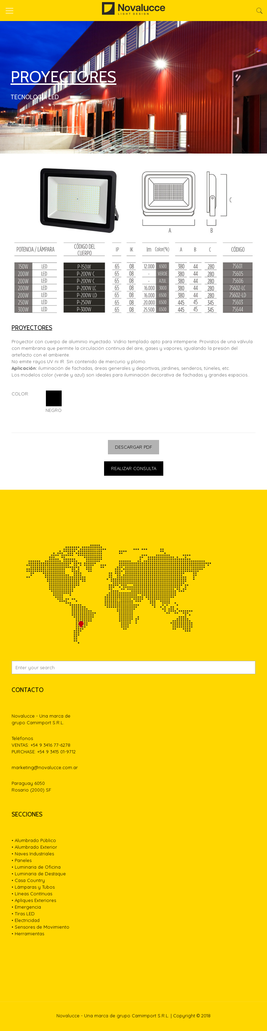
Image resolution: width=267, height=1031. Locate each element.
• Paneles (22, 860)
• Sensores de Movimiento (40, 927)
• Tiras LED (23, 913)
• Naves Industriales (33, 853)
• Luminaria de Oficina (36, 867)
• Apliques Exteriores (34, 900)
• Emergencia (26, 907)
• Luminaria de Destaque (39, 873)
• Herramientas (28, 933)
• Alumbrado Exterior (34, 847)
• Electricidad (26, 920)
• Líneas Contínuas (32, 893)
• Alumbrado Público (34, 840)
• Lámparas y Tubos (33, 887)
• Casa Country (28, 880)
